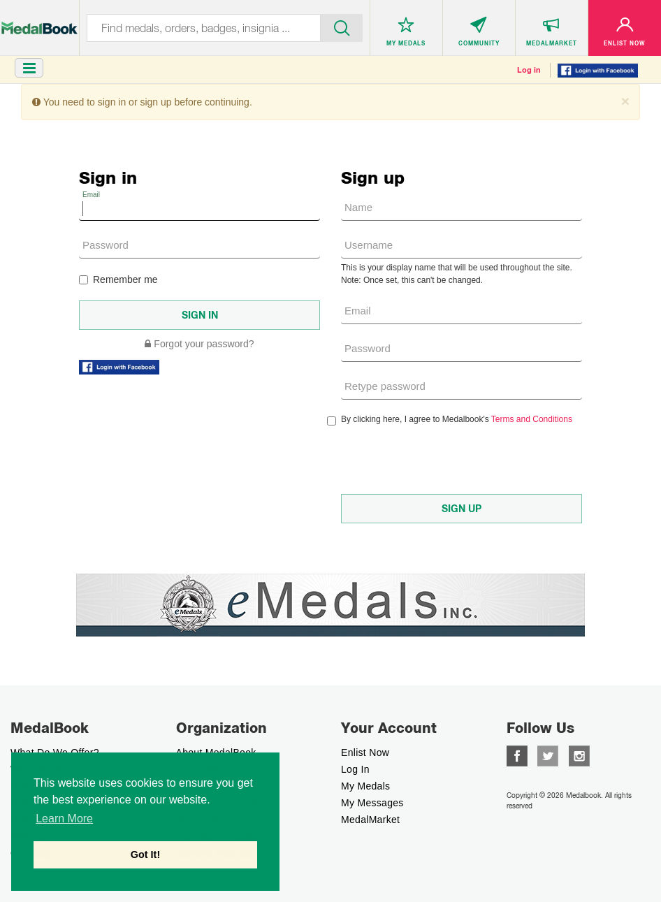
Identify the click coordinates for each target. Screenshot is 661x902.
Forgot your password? (199, 343)
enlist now (365, 752)
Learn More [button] (64, 818)
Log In (355, 769)
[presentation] (447, 459)
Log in (529, 70)
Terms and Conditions (531, 419)
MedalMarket (370, 819)
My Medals (365, 786)
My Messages (372, 802)
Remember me (118, 279)
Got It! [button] (145, 854)
